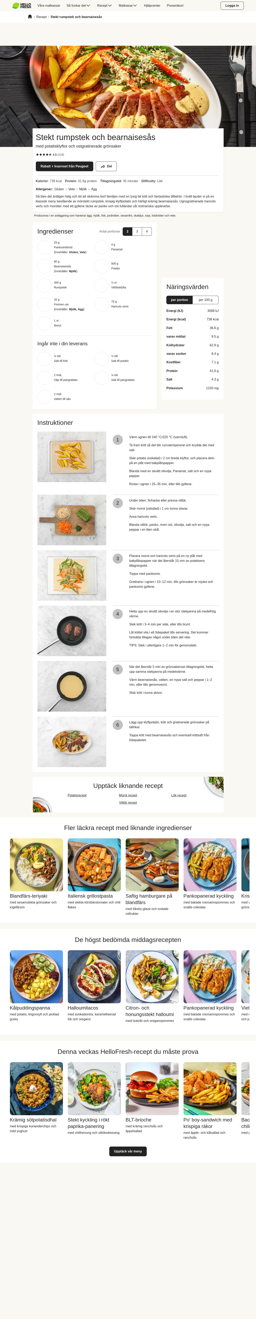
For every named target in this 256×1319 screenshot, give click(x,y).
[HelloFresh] (21, 6)
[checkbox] (37, 154)
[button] (94, 231)
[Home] (30, 17)
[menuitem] (23, 5)
